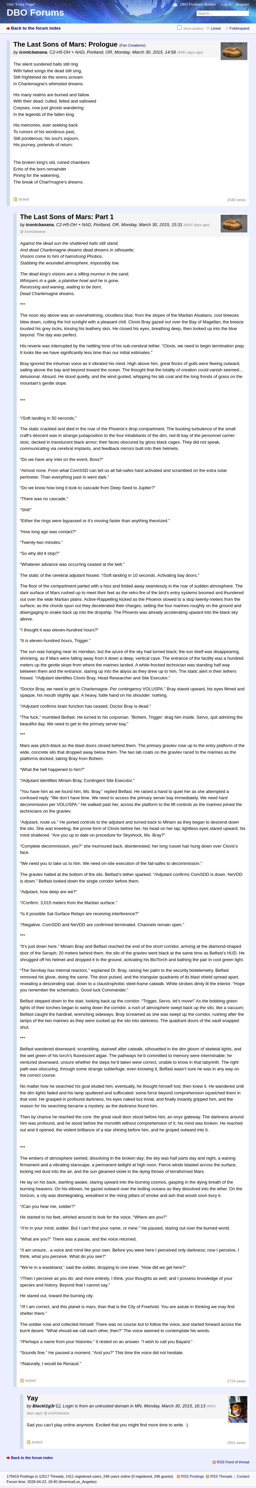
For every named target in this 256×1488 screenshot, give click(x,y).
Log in (226, 4)
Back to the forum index (36, 28)
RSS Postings (192, 1476)
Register (242, 4)
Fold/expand (239, 28)
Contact (243, 1476)
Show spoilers (193, 28)
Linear (216, 28)
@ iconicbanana (32, 231)
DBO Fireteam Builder (198, 4)
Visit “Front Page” (21, 4)
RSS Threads (221, 1476)
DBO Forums (35, 12)
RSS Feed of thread (233, 1462)
